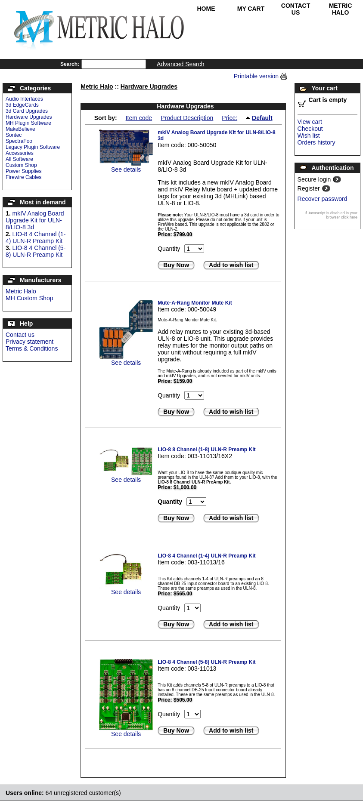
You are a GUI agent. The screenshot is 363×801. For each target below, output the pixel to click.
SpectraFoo (19, 141)
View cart (310, 121)
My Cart (251, 8)
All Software (19, 159)
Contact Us (295, 9)
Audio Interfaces (24, 99)
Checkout (310, 128)
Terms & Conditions (32, 348)
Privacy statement (29, 341)
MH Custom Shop (29, 298)
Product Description (187, 117)
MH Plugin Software (28, 123)
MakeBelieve (20, 129)
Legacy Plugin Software (33, 147)
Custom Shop (21, 165)
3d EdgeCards (22, 105)
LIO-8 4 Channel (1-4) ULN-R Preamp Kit (35, 237)
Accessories (20, 153)
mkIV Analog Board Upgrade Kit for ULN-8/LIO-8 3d (35, 220)
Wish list (309, 135)
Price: (229, 117)
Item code (139, 117)
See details (126, 169)
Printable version (257, 76)
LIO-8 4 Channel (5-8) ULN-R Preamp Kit (35, 251)
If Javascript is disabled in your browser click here (330, 215)
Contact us (20, 334)
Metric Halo (340, 9)
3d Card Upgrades (27, 111)
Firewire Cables (23, 177)
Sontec (14, 135)
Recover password (322, 198)
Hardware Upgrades (29, 117)
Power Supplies (23, 171)
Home (206, 8)
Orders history (316, 142)
